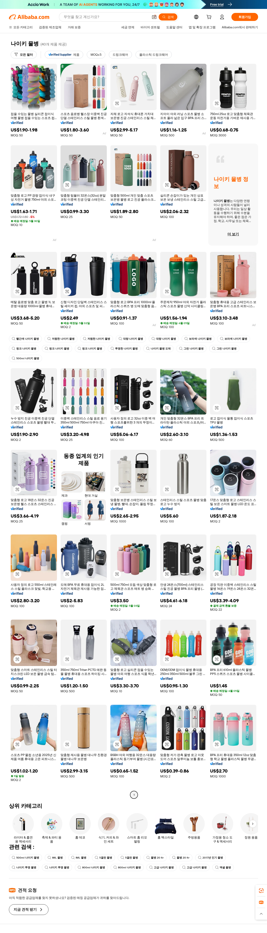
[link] (261, 890)
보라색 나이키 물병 (198, 339)
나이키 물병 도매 (158, 348)
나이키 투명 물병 (24, 867)
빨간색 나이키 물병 (25, 339)
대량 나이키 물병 (131, 339)
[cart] (209, 17)
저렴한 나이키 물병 (61, 339)
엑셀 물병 (223, 867)
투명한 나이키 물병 (124, 348)
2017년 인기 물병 (210, 857)
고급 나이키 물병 (161, 867)
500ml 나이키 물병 (25, 358)
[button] (154, 17)
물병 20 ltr (155, 857)
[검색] (168, 17)
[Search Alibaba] (106, 16)
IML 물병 (55, 857)
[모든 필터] (24, 54)
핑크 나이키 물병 (24, 348)
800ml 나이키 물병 (91, 867)
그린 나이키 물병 (191, 348)
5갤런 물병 (103, 857)
